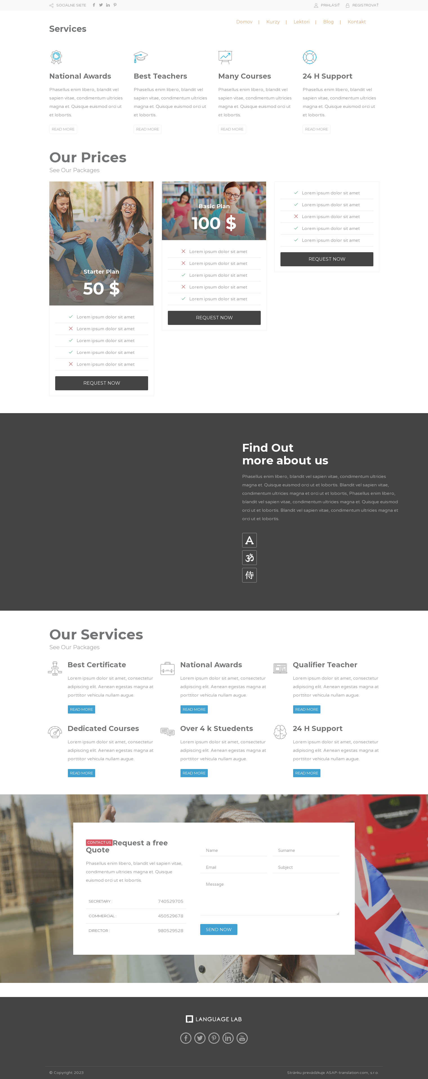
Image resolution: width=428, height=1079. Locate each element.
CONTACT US (99, 842)
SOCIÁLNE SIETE (71, 5)
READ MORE (63, 129)
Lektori (301, 22)
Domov (244, 22)
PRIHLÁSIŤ (330, 5)
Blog (328, 22)
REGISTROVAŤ (366, 5)
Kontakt (357, 22)
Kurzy (273, 22)
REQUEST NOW (101, 383)
